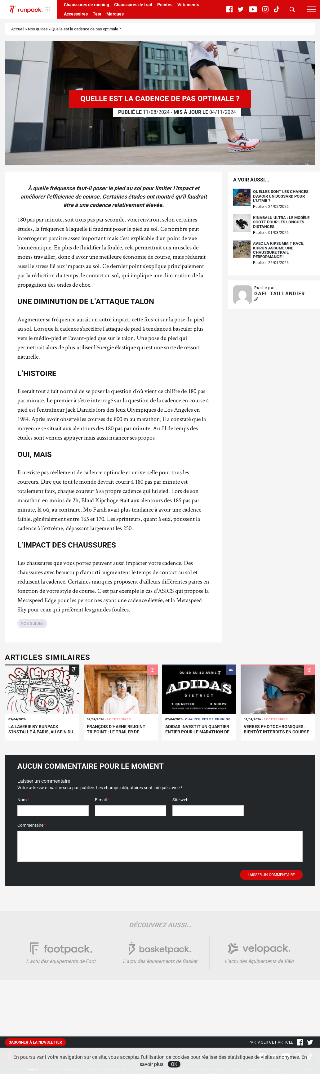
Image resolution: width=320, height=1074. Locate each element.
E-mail (102, 799)
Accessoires (76, 13)
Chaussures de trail (133, 4)
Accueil (17, 29)
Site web (180, 799)
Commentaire (31, 825)
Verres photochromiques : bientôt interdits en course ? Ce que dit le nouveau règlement (276, 734)
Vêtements (188, 4)
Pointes (164, 4)
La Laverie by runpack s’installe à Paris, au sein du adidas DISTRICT (40, 732)
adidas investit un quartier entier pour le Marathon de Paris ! (197, 732)
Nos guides (38, 29)
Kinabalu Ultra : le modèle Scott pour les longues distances (281, 222)
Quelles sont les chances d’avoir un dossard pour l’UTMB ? (281, 196)
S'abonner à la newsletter (35, 1042)
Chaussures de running (86, 4)
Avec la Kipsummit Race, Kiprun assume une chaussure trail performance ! (278, 250)
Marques (115, 13)
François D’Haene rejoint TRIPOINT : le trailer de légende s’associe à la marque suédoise (116, 734)
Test (97, 13)
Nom (23, 799)
